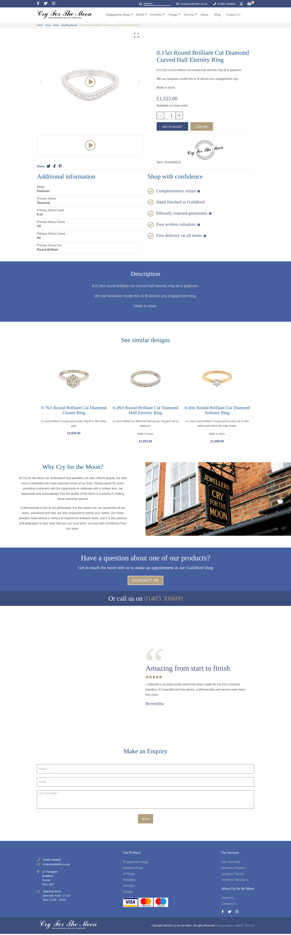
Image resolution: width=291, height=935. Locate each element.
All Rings (129, 875)
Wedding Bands (69, 25)
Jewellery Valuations (234, 880)
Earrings (128, 886)
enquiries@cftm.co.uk (191, 3)
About (204, 14)
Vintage (173, 14)
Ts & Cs (249, 926)
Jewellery (156, 14)
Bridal (140, 14)
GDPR (239, 926)
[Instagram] (53, 3)
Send (145, 820)
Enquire (205, 126)
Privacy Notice (224, 926)
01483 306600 (226, 3)
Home (40, 25)
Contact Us (233, 14)
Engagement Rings (118, 14)
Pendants (129, 880)
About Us (227, 898)
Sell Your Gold (230, 863)
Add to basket (174, 126)
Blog (217, 14)
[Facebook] (40, 3)
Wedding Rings (133, 869)
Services (189, 14)
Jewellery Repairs (233, 869)
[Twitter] (48, 3)
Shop (48, 25)
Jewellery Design (232, 875)
